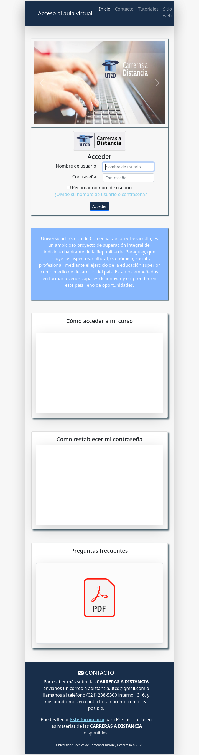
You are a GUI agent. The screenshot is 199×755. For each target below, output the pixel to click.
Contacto (124, 9)
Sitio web (167, 12)
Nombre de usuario (76, 166)
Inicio (104, 9)
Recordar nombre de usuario (99, 188)
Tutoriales (148, 9)
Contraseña (84, 177)
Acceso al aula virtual (65, 13)
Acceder (99, 206)
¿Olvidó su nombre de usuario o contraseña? (100, 194)
